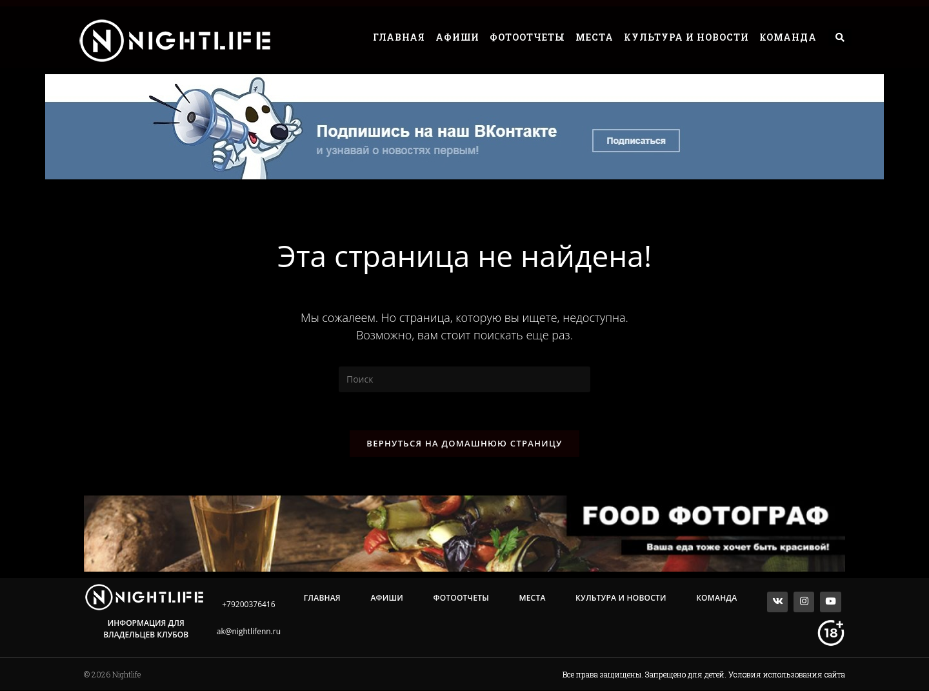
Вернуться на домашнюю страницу (464, 444)
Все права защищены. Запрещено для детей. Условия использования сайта (704, 675)
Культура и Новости (686, 37)
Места (594, 37)
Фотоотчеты (527, 37)
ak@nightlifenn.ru (249, 631)
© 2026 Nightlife (112, 675)
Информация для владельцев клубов (145, 629)
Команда (788, 37)
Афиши (457, 37)
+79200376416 (248, 604)
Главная (399, 37)
